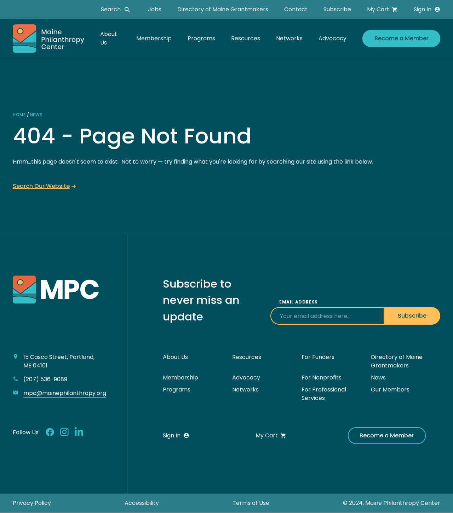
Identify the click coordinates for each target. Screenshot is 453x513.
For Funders (318, 357)
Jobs (154, 9)
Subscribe (337, 9)
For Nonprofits (322, 377)
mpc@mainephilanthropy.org (64, 393)
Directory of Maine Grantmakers (222, 9)
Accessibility (142, 503)
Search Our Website (41, 186)
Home (19, 115)
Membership (154, 38)
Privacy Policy (32, 503)
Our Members (390, 389)
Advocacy (332, 38)
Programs (201, 38)
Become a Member (401, 38)
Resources (245, 38)
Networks (289, 38)
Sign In (427, 9)
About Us (175, 357)
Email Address (298, 302)
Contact (296, 9)
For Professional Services (324, 393)
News (36, 115)
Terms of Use (251, 503)
